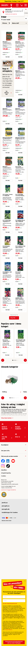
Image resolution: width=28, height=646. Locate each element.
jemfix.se (5, 502)
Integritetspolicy (6, 473)
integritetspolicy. (9, 629)
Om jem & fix (5, 450)
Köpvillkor (4, 470)
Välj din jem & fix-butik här (11, 14)
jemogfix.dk (5, 509)
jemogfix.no (5, 506)
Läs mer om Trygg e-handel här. (8, 489)
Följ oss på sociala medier (9, 456)
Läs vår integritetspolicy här (10, 603)
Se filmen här (8, 93)
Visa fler (13, 318)
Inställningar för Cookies (10, 512)
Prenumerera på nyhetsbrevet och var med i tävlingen (14, 642)
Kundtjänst (4, 445)
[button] (12, 360)
